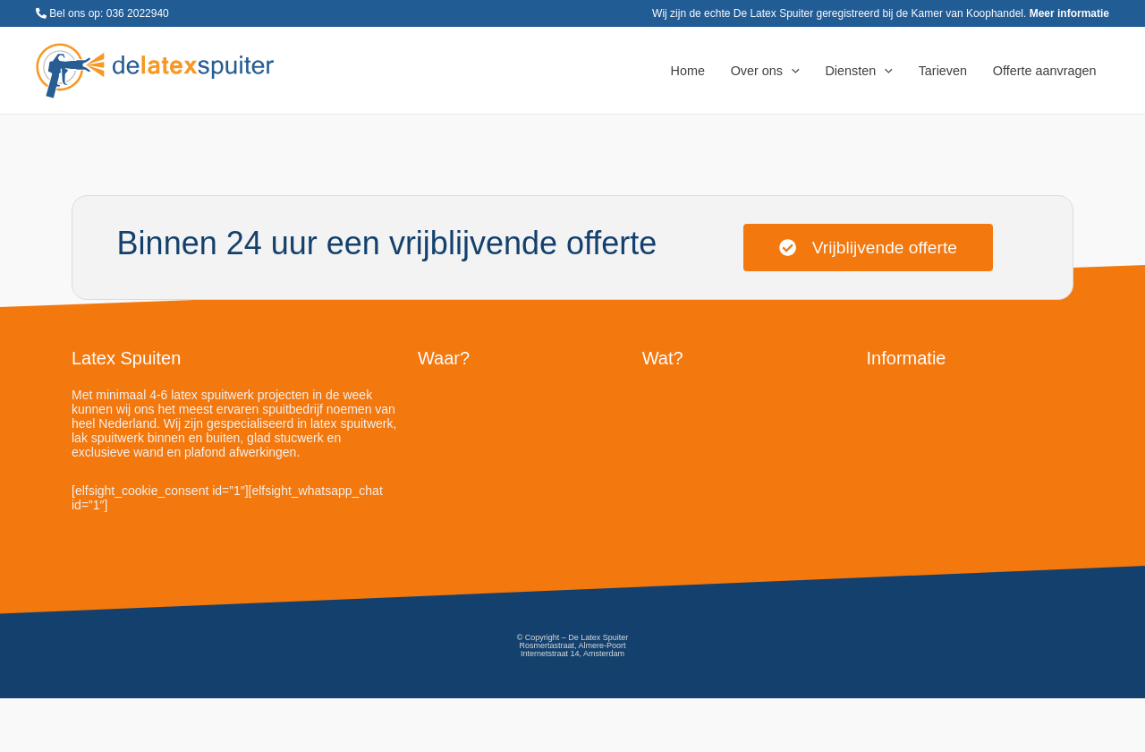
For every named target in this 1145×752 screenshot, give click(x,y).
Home (688, 71)
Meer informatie (1069, 13)
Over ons (765, 70)
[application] (791, 70)
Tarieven (943, 71)
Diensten (858, 70)
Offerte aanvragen (1045, 71)
